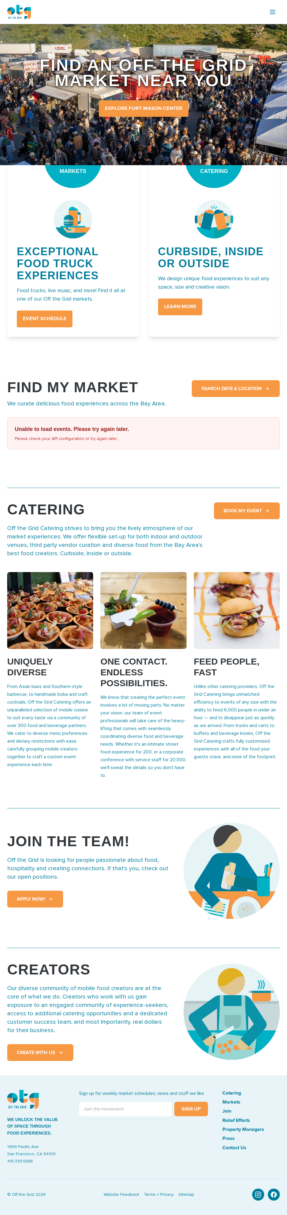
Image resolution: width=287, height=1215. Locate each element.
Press (228, 1138)
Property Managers (243, 1129)
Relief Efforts (236, 1120)
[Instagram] (258, 1195)
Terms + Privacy (159, 1194)
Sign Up (191, 1109)
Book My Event (247, 511)
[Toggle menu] (272, 12)
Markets (231, 1102)
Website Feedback (121, 1194)
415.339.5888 (20, 1161)
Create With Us (40, 1053)
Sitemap (186, 1194)
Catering (231, 1093)
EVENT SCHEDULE (44, 318)
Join (226, 1111)
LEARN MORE (180, 306)
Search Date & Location (235, 389)
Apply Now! (35, 899)
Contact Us (234, 1148)
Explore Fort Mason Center (143, 108)
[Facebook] (274, 1195)
